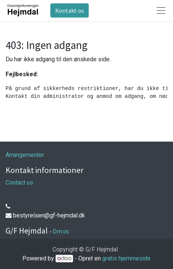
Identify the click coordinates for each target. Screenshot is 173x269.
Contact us (19, 182)
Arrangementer (25, 154)
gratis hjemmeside (126, 258)
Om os (61, 231)
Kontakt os (69, 10)
